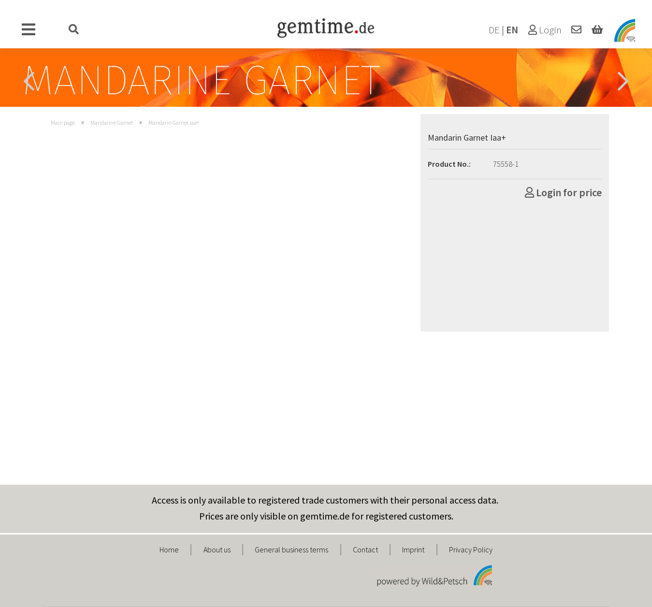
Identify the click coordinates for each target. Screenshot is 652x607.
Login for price (563, 192)
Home (169, 549)
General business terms (291, 549)
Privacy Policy (471, 549)
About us (217, 549)
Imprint (413, 549)
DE (494, 30)
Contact (365, 549)
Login (545, 30)
